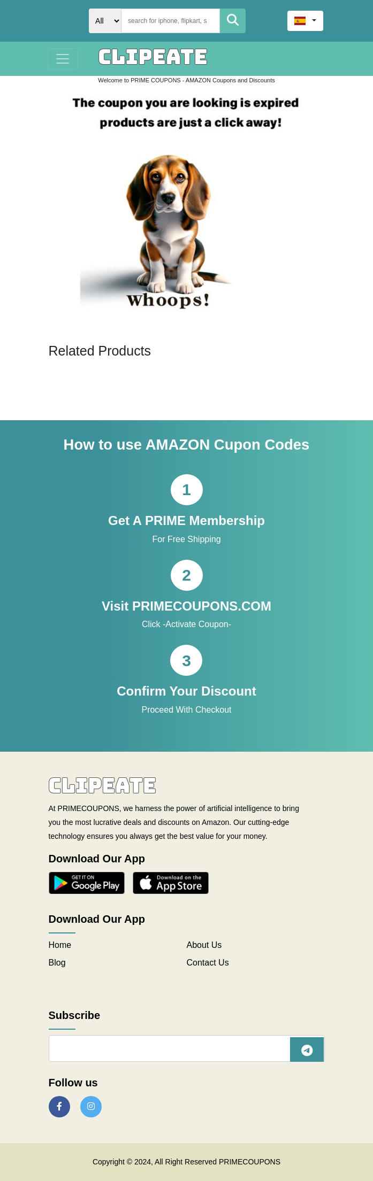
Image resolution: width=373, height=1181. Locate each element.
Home (60, 945)
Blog (57, 962)
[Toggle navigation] (63, 59)
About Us (204, 945)
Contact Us (208, 962)
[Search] (170, 21)
